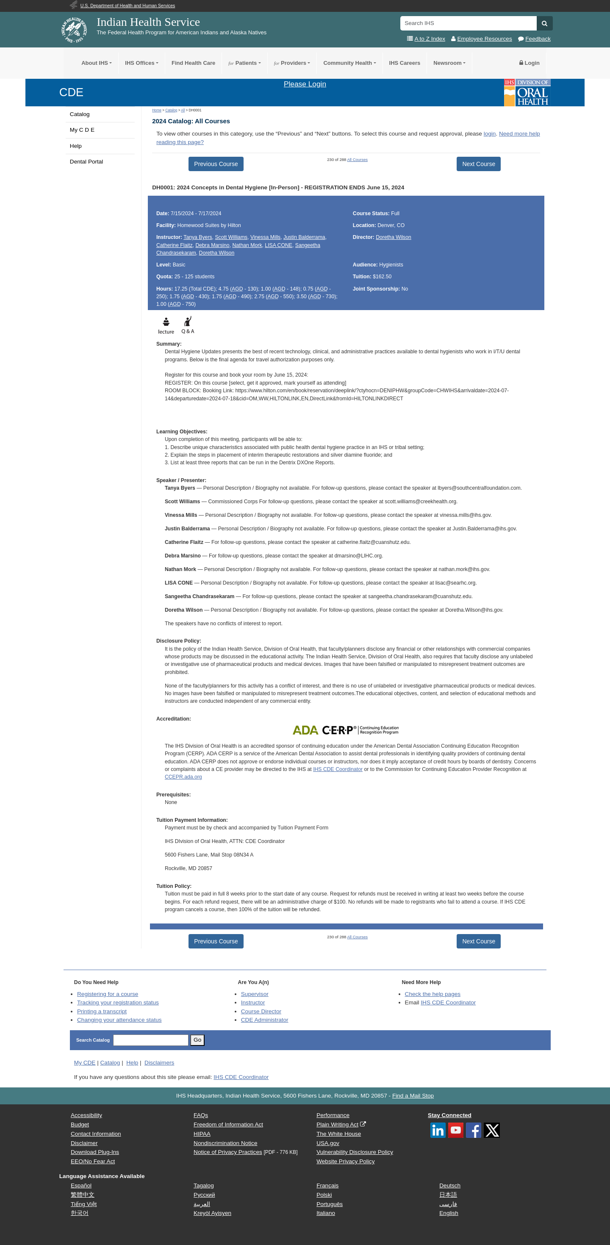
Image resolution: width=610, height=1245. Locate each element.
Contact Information (96, 1134)
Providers (290, 63)
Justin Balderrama (304, 237)
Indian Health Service (148, 21)
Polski (324, 1195)
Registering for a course (107, 994)
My (85, 1062)
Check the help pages (433, 994)
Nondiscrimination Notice (225, 1143)
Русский (204, 1195)
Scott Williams (231, 237)
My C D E (82, 130)
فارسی (448, 1204)
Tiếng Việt (84, 1204)
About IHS (94, 63)
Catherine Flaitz (174, 245)
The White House (338, 1134)
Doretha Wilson (217, 253)
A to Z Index (429, 39)
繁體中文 (82, 1195)
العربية (202, 1204)
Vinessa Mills (265, 237)
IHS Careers (405, 63)
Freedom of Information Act (228, 1124)
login (490, 133)
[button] (544, 23)
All (183, 110)
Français (327, 1185)
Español (81, 1185)
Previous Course (216, 164)
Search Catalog (93, 1040)
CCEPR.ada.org (183, 777)
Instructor (253, 1002)
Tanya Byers (197, 237)
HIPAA (202, 1134)
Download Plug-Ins (95, 1152)
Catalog (80, 114)
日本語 (448, 1195)
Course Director (261, 1011)
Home (156, 110)
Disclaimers (159, 1062)
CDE (71, 92)
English (448, 1213)
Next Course (478, 164)
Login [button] (529, 63)
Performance (332, 1115)
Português (329, 1204)
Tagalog (204, 1185)
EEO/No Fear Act (93, 1161)
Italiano (325, 1213)
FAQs (201, 1115)
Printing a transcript (102, 1011)
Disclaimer (84, 1143)
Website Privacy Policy (345, 1161)
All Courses (357, 159)
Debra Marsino (212, 245)
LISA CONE (278, 245)
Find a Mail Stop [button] (413, 1095)
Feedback (538, 39)
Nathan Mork (247, 245)
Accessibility (86, 1115)
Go (197, 1040)
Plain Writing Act (337, 1124)
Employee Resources (485, 39)
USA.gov (327, 1143)
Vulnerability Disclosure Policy (354, 1152)
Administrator (264, 1020)
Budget (80, 1124)
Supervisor (255, 994)
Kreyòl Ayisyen (212, 1213)
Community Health (347, 63)
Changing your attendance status (119, 1020)
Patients (242, 63)
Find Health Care (193, 63)
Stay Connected (449, 1115)
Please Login (305, 84)
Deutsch (449, 1185)
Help (76, 146)
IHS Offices (139, 63)
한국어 (80, 1213)
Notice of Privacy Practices (228, 1152)
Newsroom (447, 63)
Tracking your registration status (118, 1002)
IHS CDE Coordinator (338, 769)
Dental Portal (86, 161)
